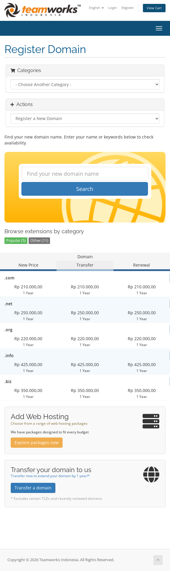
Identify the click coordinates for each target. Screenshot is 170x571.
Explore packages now (37, 442)
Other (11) (39, 240)
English (96, 7)
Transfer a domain (33, 488)
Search (84, 188)
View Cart (154, 8)
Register (127, 7)
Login (112, 7)
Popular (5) (16, 240)
